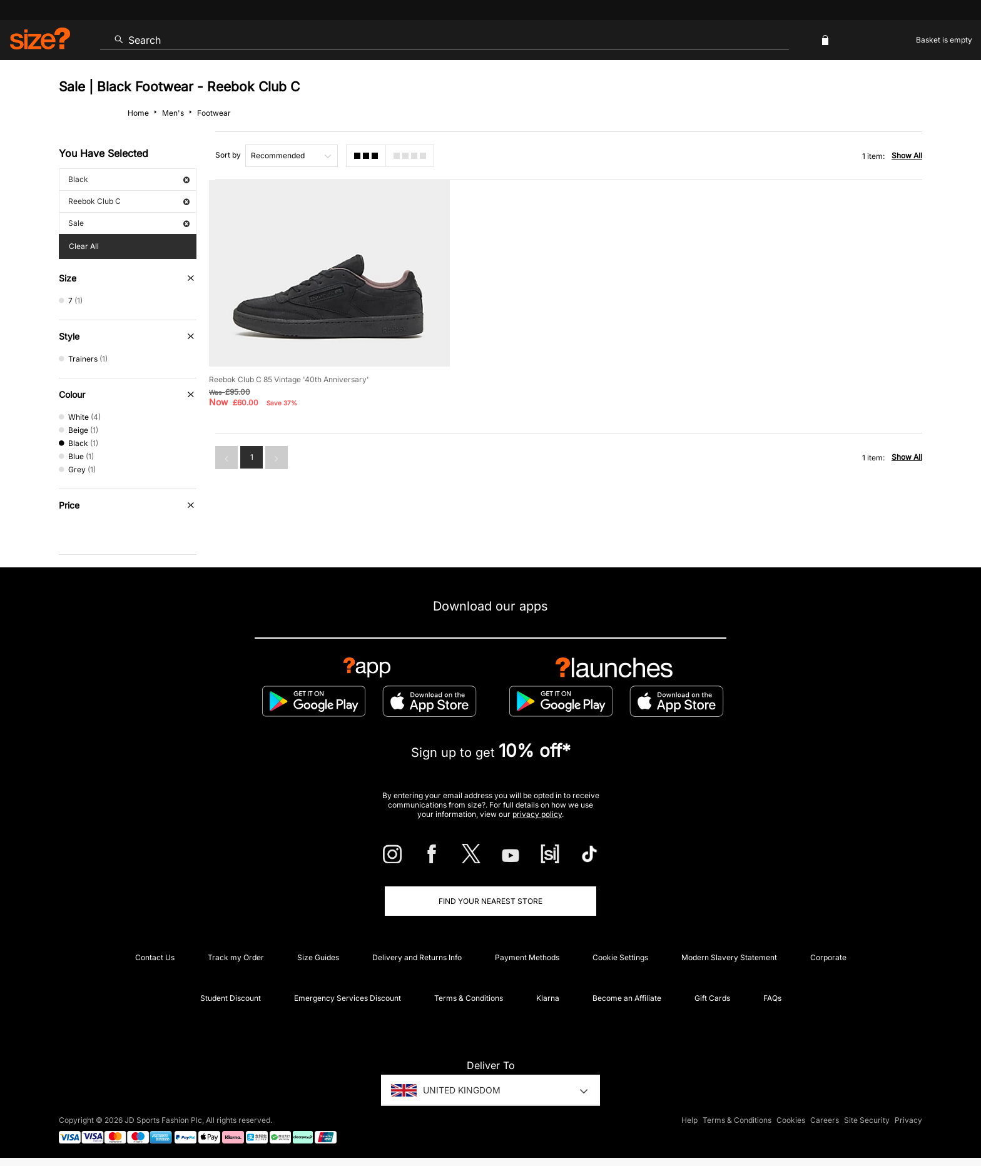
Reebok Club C (129, 201)
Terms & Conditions (468, 998)
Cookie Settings (620, 957)
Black (129, 179)
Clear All (84, 246)
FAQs (772, 998)
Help (689, 1120)
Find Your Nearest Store (490, 901)
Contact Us (155, 957)
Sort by (228, 155)
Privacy (908, 1120)
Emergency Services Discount (347, 998)
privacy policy (537, 814)
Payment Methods (527, 957)
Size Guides (318, 957)
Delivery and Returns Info (417, 957)
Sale (129, 223)
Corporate (828, 957)
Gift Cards (712, 998)
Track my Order (236, 957)
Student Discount (230, 998)
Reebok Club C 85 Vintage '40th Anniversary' (289, 375)
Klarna (547, 998)
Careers (824, 1120)
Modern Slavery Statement (729, 957)
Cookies (790, 1120)
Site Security (867, 1120)
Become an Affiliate (626, 998)
